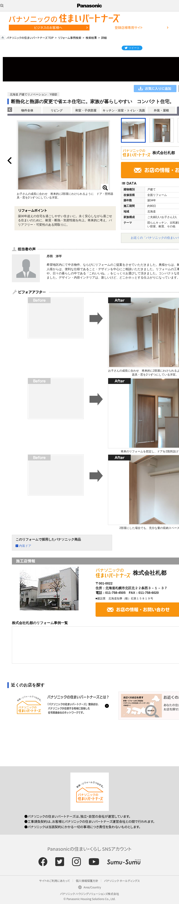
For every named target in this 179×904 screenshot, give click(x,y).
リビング (57, 110)
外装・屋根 (161, 110)
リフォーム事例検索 (69, 38)
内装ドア (25, 546)
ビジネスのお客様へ (48, 27)
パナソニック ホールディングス (122, 881)
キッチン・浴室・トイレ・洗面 (124, 110)
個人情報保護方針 (87, 881)
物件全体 (27, 110)
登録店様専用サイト (129, 27)
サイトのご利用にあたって (54, 881)
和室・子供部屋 (85, 110)
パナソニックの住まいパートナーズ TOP (30, 38)
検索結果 (91, 38)
